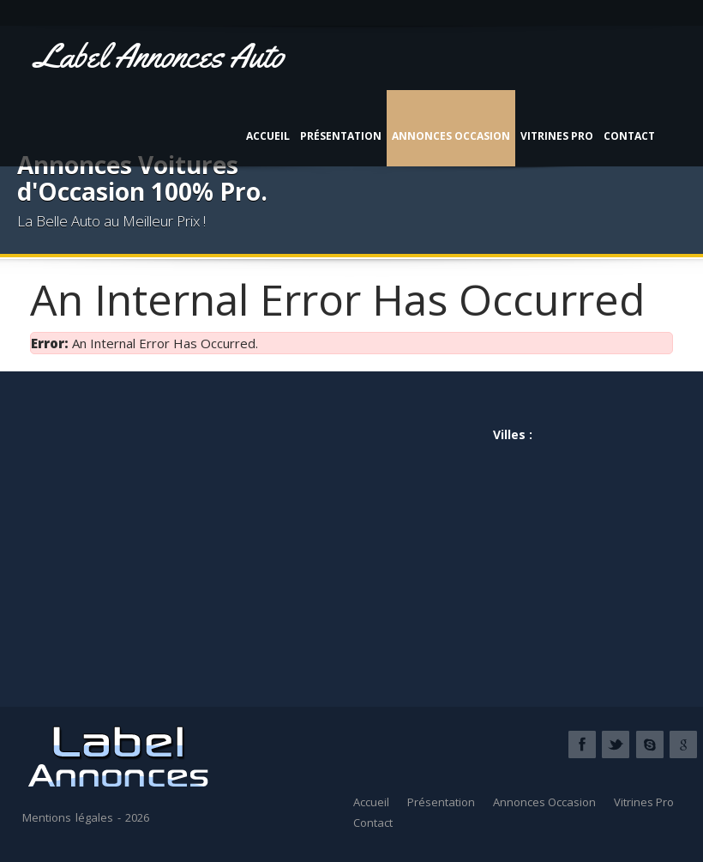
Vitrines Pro (556, 136)
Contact (629, 136)
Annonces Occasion (451, 136)
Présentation (341, 136)
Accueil (268, 136)
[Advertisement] (191, 532)
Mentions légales (67, 817)
